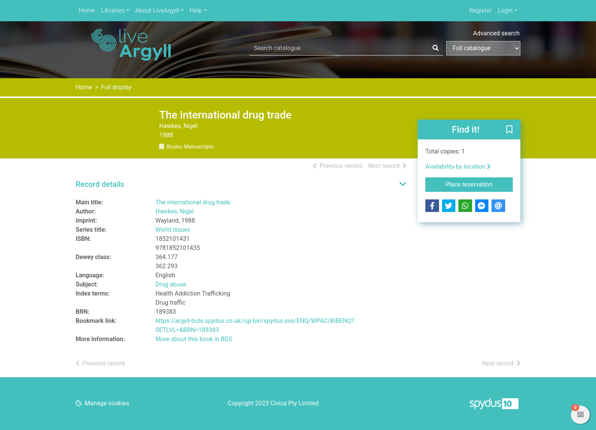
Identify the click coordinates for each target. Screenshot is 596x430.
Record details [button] (100, 184)
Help (196, 10)
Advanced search (496, 33)
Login (505, 10)
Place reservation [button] (479, 184)
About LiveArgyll (157, 10)
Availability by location (458, 166)
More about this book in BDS (193, 339)
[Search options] (483, 48)
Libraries (112, 10)
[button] (509, 130)
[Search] (435, 48)
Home (87, 10)
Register (480, 10)
